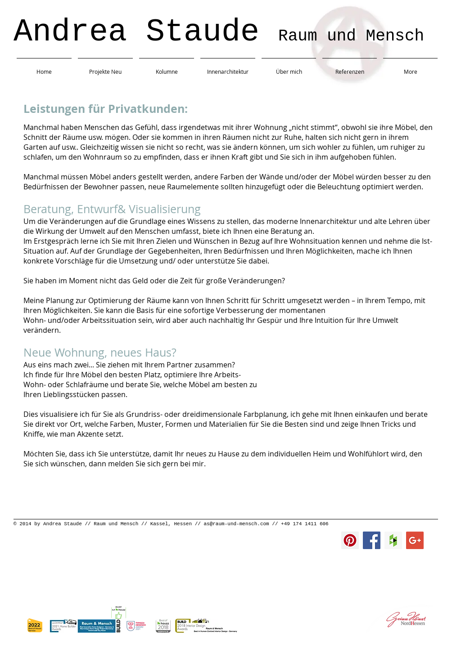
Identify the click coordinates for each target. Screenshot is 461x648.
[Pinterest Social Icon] (350, 540)
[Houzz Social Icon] (393, 540)
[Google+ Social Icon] (415, 540)
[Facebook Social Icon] (371, 540)
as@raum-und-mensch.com (236, 524)
